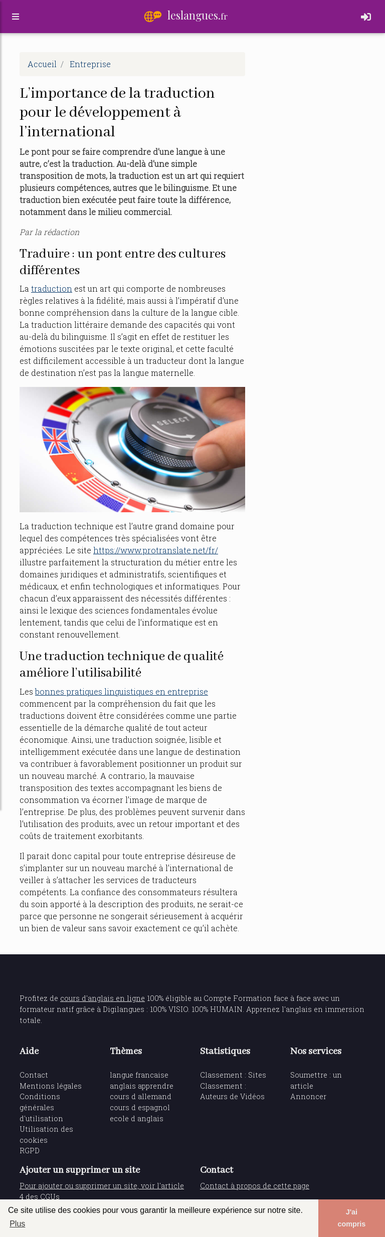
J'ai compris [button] (351, 1218)
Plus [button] (17, 1223)
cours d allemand (140, 1096)
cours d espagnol (140, 1107)
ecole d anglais (136, 1118)
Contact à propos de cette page (254, 1185)
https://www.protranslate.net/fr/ (155, 550)
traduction (51, 288)
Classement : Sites (233, 1075)
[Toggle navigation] (366, 19)
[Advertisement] (312, 102)
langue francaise (139, 1075)
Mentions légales (51, 1086)
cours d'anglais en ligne (102, 998)
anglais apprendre (141, 1086)
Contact (34, 1075)
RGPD (30, 1150)
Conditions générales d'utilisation (41, 1107)
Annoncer (308, 1096)
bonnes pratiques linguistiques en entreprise (121, 691)
